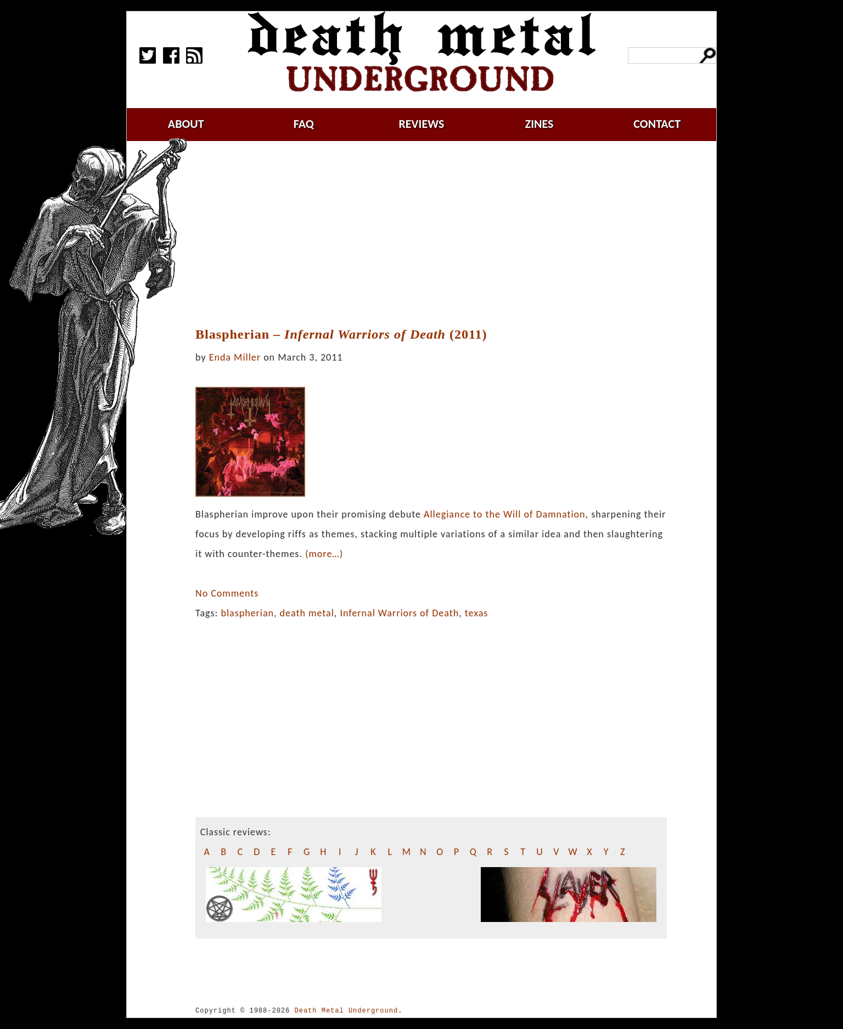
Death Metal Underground (346, 1010)
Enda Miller (235, 357)
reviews (421, 123)
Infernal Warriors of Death (399, 613)
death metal (307, 613)
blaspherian (247, 613)
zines (539, 123)
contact (657, 123)
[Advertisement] (431, 234)
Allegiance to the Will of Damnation (505, 514)
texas (476, 613)
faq (304, 123)
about (186, 123)
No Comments (226, 593)
